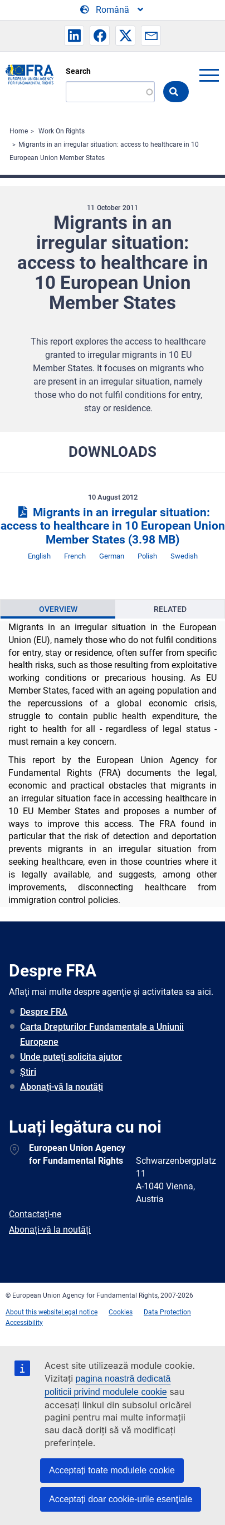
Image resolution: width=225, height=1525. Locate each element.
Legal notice (79, 1312)
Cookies (121, 1312)
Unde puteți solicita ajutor (71, 1056)
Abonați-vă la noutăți (61, 1087)
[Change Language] (112, 10)
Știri (28, 1071)
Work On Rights (61, 131)
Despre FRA (43, 1011)
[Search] (110, 91)
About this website (33, 1312)
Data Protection (167, 1312)
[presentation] (58, 609)
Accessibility (24, 1323)
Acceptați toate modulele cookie (112, 1470)
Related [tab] (170, 609)
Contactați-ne (35, 1214)
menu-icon (209, 75)
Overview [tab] (58, 609)
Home (18, 131)
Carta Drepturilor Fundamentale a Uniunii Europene (102, 1034)
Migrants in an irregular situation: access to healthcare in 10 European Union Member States (113, 526)
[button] (74, 36)
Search (78, 71)
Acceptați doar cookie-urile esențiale (120, 1499)
